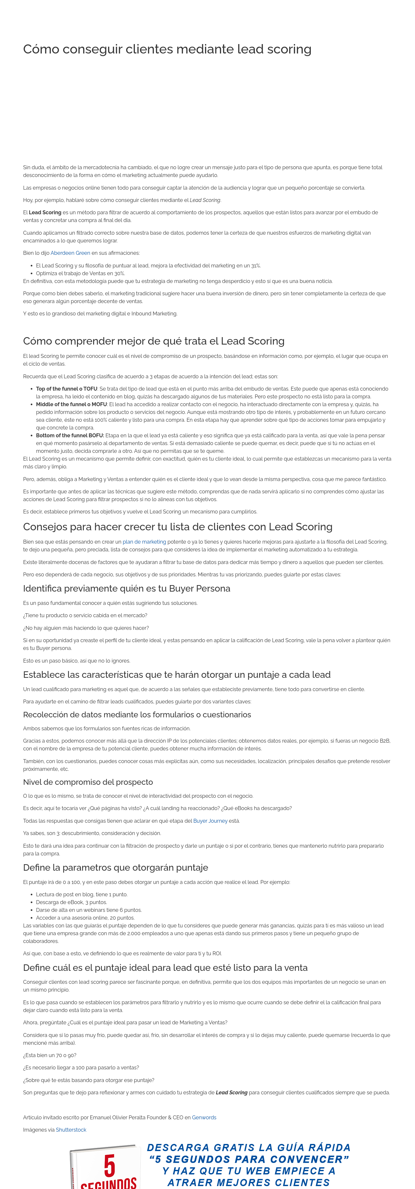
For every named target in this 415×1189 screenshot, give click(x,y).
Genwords (204, 1117)
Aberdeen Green (71, 253)
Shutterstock (71, 1130)
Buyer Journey (210, 821)
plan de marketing (144, 542)
